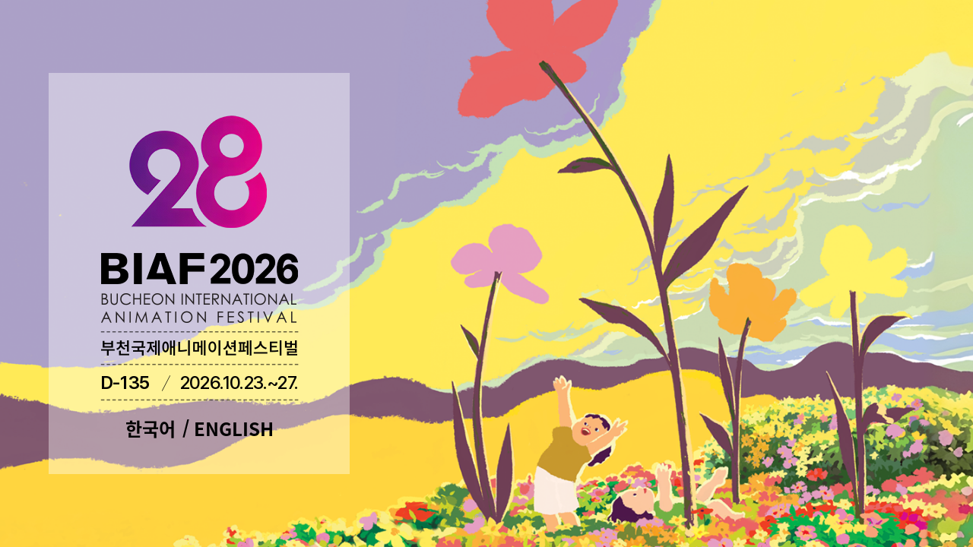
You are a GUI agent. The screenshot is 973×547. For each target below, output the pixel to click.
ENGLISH (234, 428)
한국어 (150, 428)
